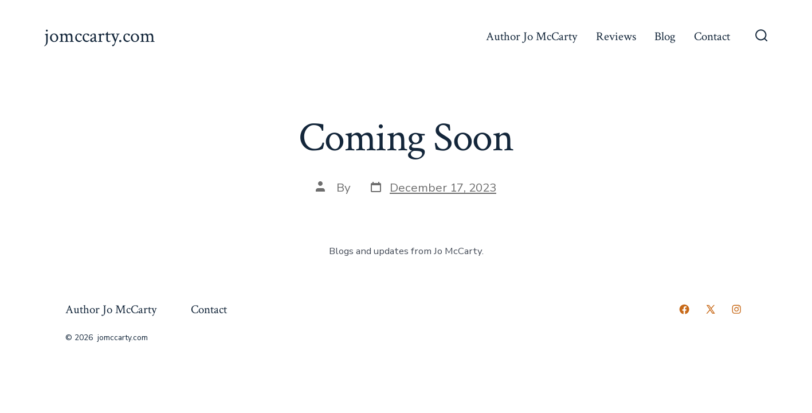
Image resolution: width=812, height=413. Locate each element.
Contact (712, 36)
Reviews (616, 36)
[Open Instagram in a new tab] (736, 309)
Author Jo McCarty (531, 36)
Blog (665, 36)
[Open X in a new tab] (710, 309)
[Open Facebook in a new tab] (684, 309)
